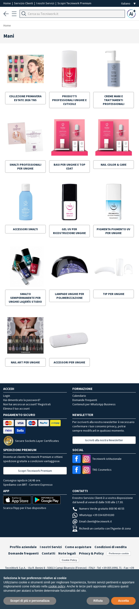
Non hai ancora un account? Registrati (27, 404)
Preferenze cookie (119, 553)
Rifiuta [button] (98, 600)
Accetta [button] (123, 600)
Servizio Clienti (24, 3)
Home (7, 3)
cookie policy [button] (56, 586)
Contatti (48, 553)
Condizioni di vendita (111, 547)
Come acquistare (78, 547)
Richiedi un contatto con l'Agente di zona (101, 528)
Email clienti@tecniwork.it (92, 521)
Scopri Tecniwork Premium (74, 3)
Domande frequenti (84, 400)
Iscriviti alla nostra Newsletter (104, 440)
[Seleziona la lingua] (128, 3)
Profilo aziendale (23, 547)
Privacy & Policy (91, 553)
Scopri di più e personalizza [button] (29, 600)
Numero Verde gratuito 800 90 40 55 (98, 508)
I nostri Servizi (45, 3)
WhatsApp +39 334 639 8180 (93, 515)
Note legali (67, 553)
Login (6, 396)
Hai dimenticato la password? (21, 400)
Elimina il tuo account (16, 408)
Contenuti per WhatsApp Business (94, 404)
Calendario (79, 396)
